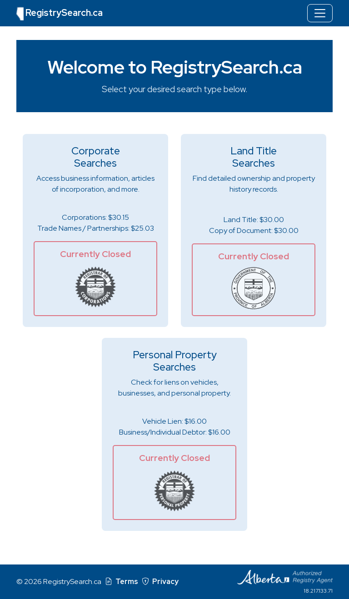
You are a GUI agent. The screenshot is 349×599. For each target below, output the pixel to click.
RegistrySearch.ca (59, 13)
